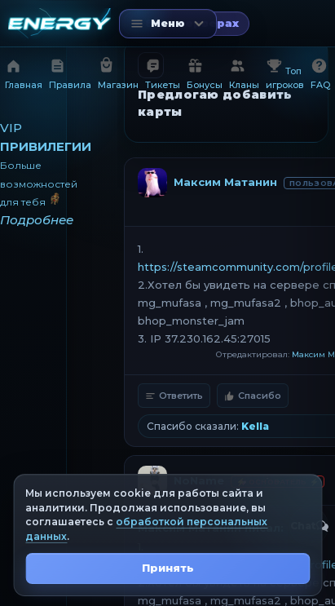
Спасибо (252, 395)
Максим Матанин (225, 181)
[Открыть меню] (168, 23)
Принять (168, 567)
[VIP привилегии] (33, 174)
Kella (255, 426)
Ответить (174, 395)
